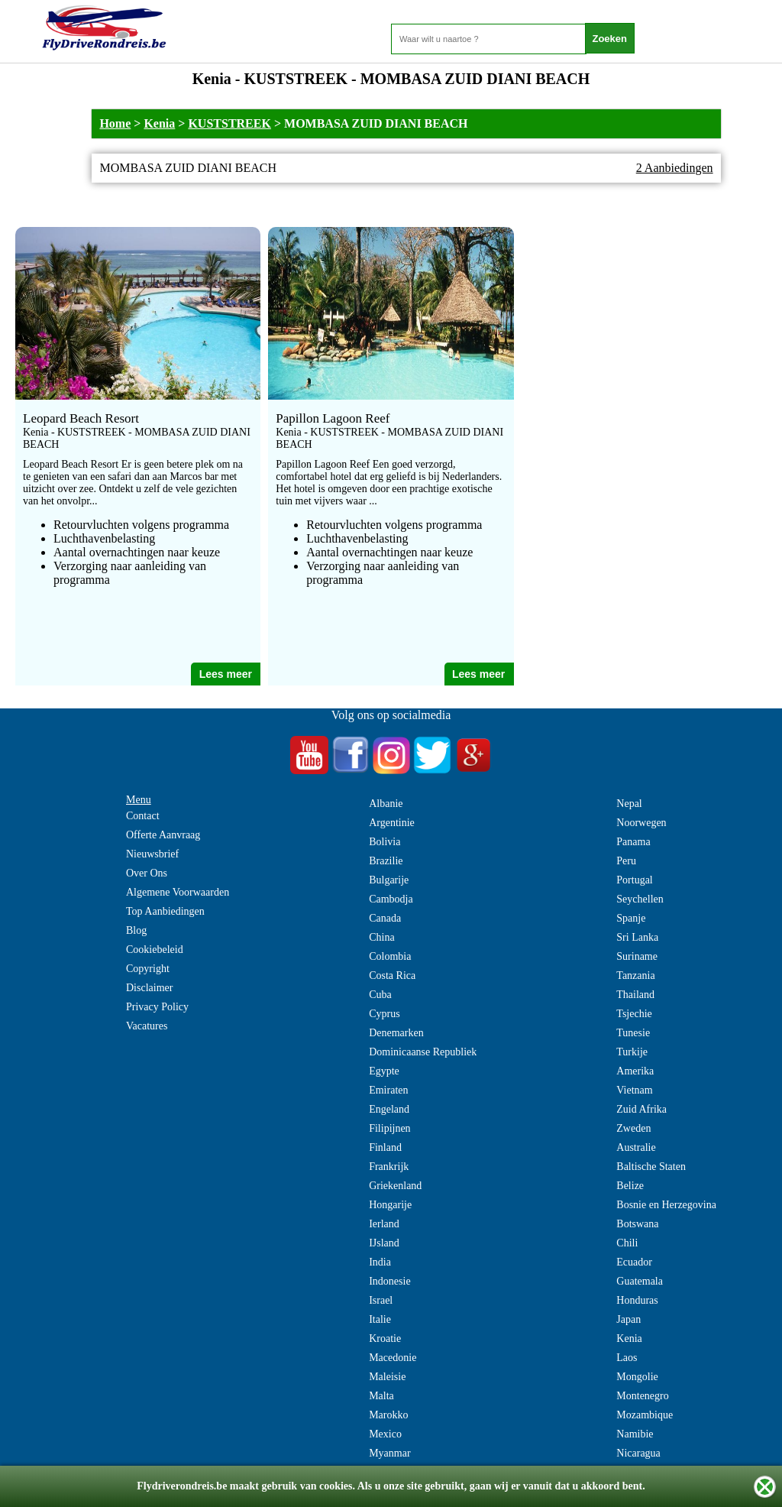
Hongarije (390, 1204)
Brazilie (385, 861)
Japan (628, 1319)
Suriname (637, 956)
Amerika (635, 1071)
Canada (385, 918)
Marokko (388, 1415)
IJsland (384, 1243)
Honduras (637, 1300)
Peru (626, 861)
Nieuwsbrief (152, 854)
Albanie (385, 803)
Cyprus (384, 1013)
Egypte (384, 1071)
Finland (385, 1147)
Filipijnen (389, 1128)
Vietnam (634, 1090)
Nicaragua (638, 1453)
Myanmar (389, 1453)
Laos (626, 1357)
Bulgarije (389, 880)
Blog (136, 930)
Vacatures (146, 1026)
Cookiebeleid (154, 949)
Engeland (389, 1109)
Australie (635, 1147)
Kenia (159, 123)
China (381, 937)
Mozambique (644, 1415)
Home (115, 123)
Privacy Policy (157, 1007)
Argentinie (392, 822)
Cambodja (391, 899)
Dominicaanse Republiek (423, 1052)
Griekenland (395, 1185)
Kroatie (385, 1338)
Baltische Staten (651, 1166)
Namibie (634, 1434)
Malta (381, 1396)
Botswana (637, 1224)
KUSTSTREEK (229, 123)
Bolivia (384, 841)
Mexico (385, 1434)
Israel (381, 1300)
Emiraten (388, 1090)
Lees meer (225, 674)
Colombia (390, 956)
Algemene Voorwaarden (177, 892)
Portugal (634, 880)
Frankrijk (389, 1166)
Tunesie (633, 1033)
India (380, 1262)
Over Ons (146, 873)
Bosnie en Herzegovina (666, 1204)
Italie (380, 1319)
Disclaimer (149, 987)
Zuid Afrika (641, 1109)
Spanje (630, 918)
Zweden (633, 1128)
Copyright (148, 968)
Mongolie (637, 1376)
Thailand (635, 994)
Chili (627, 1243)
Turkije (632, 1052)
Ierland (384, 1224)
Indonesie (389, 1281)
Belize (630, 1185)
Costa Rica (392, 975)
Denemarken (396, 1033)
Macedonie (392, 1357)
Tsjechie (633, 1013)
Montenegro (642, 1396)
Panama (633, 841)
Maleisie (387, 1376)
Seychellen (639, 899)
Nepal (628, 803)
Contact (143, 816)
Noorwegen (641, 822)
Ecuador (634, 1262)
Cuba (380, 994)
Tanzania (635, 975)
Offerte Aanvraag (163, 835)
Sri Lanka (637, 937)
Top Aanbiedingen (165, 911)
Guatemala (639, 1281)
